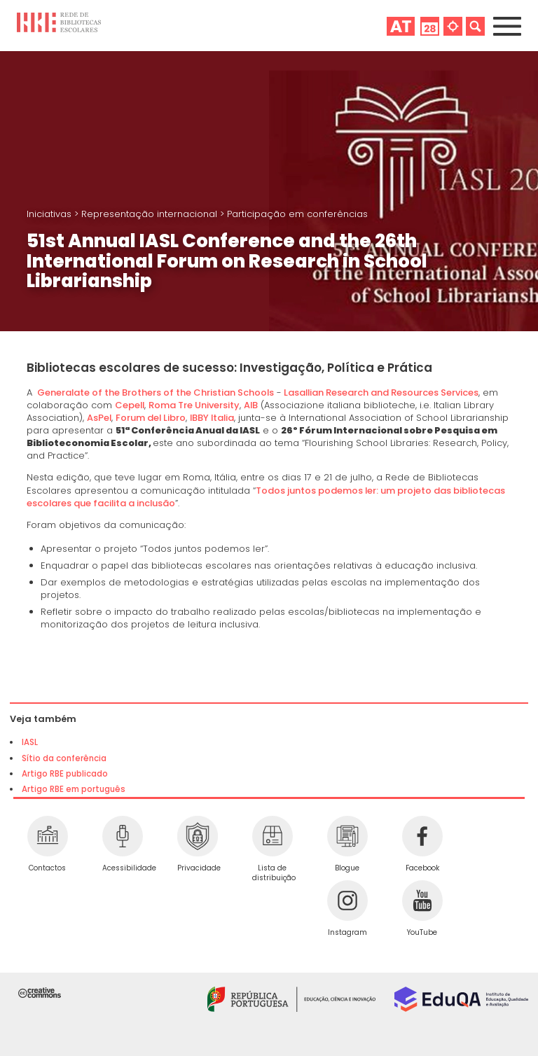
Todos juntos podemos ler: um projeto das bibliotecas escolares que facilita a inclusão (266, 497)
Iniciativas (50, 214)
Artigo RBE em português (73, 789)
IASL (30, 742)
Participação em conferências (297, 214)
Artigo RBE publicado (65, 773)
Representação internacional (150, 214)
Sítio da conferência (64, 758)
